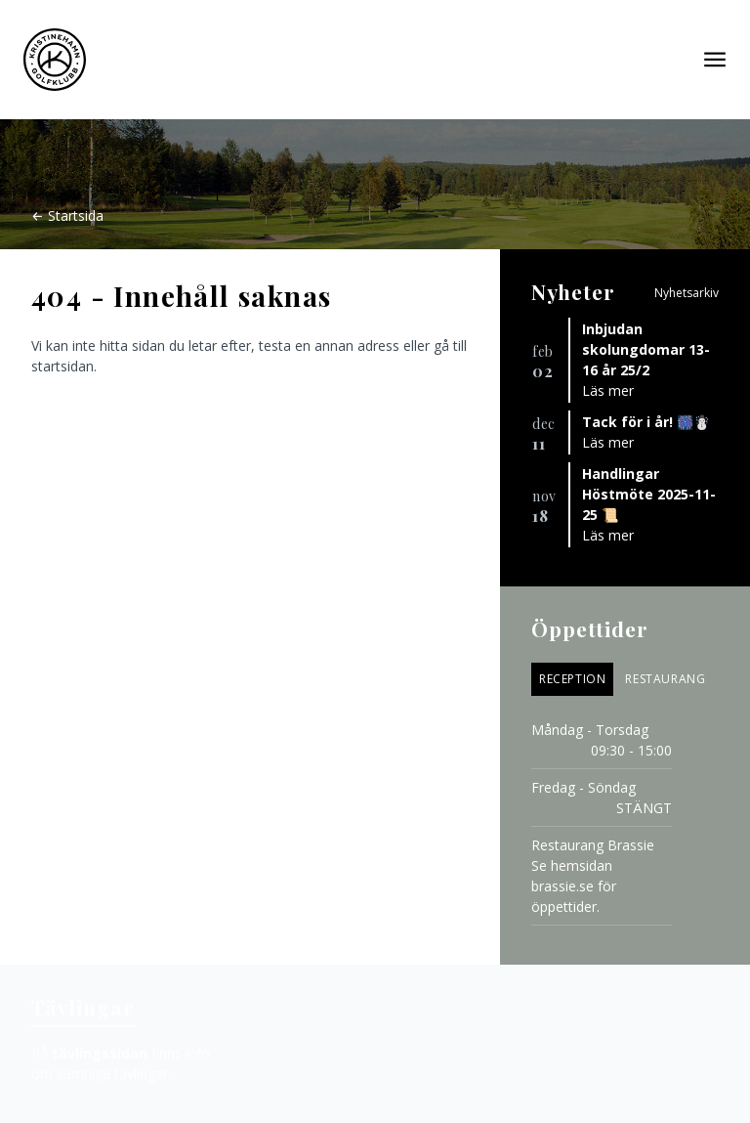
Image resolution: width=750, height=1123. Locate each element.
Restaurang (665, 678)
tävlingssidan (99, 1053)
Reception (572, 678)
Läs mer (608, 390)
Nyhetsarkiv (686, 292)
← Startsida (67, 215)
